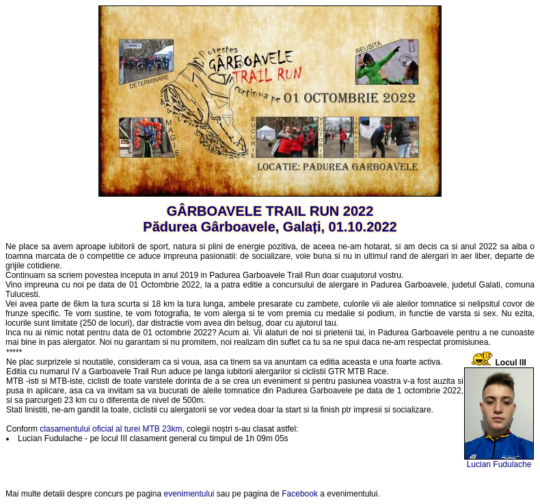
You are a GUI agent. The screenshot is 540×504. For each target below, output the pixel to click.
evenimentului (188, 494)
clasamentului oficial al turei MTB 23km (111, 429)
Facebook (300, 494)
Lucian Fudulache (499, 464)
